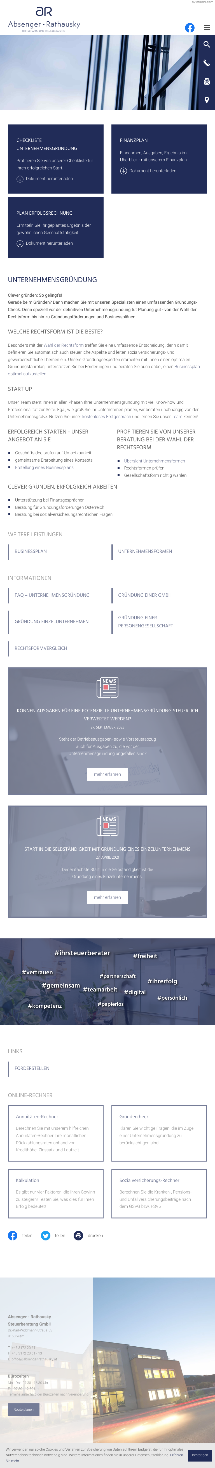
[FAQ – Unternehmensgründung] (56, 601)
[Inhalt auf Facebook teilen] (24, 1235)
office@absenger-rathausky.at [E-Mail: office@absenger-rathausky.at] (34, 1364)
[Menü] (206, 27)
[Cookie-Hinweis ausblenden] (200, 1456)
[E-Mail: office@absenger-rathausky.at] (206, 81)
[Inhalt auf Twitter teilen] (57, 1235)
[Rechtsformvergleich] (56, 654)
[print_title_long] (92, 1235)
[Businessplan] (56, 557)
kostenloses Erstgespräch (106, 416)
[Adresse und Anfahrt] (206, 100)
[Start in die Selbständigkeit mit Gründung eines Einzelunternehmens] (107, 902)
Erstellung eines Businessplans (44, 467)
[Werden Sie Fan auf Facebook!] (190, 28)
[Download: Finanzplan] (159, 171)
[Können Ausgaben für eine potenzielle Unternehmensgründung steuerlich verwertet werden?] (107, 779)
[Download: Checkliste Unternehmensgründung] (56, 179)
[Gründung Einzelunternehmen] (56, 627)
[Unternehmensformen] (159, 557)
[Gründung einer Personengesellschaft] (159, 627)
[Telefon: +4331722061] (24, 1353)
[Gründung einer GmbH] (159, 601)
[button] (206, 44)
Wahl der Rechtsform (64, 345)
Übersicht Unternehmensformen (154, 461)
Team (177, 416)
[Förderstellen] (56, 1074)
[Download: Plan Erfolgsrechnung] (56, 243)
